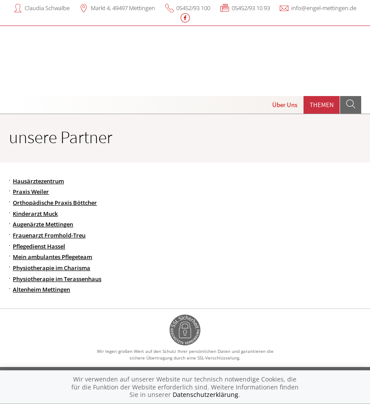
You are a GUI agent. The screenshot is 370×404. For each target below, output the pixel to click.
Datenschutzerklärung (205, 394)
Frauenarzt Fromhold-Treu (49, 235)
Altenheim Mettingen (41, 289)
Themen (322, 104)
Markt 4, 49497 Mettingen (123, 8)
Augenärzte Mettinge (41, 224)
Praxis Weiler (31, 192)
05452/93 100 (193, 8)
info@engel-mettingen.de (323, 8)
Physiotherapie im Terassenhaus (57, 279)
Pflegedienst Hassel (39, 246)
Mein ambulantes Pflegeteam (52, 257)
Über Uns (284, 104)
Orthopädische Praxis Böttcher (55, 203)
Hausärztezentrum (38, 181)
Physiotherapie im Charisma (51, 268)
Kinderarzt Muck (35, 214)
